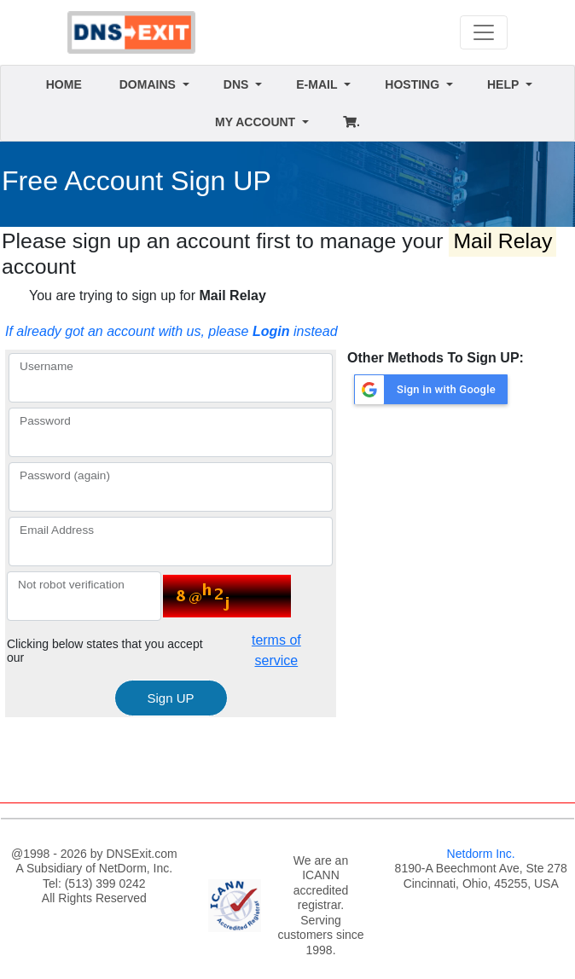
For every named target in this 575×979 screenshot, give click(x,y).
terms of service (276, 650)
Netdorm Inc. (481, 853)
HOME (64, 84)
